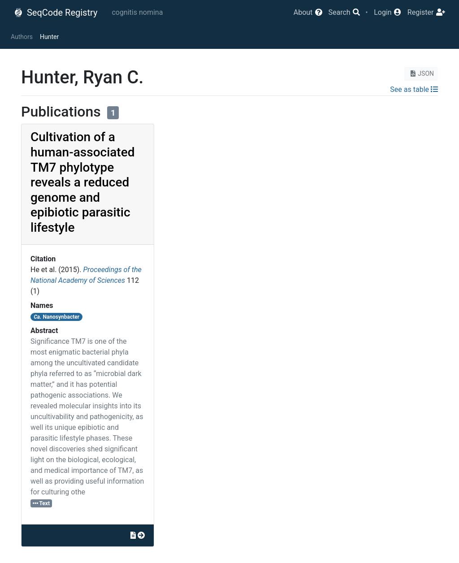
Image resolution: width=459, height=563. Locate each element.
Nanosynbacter (56, 317)
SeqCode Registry (55, 12)
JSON (421, 73)
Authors (22, 36)
